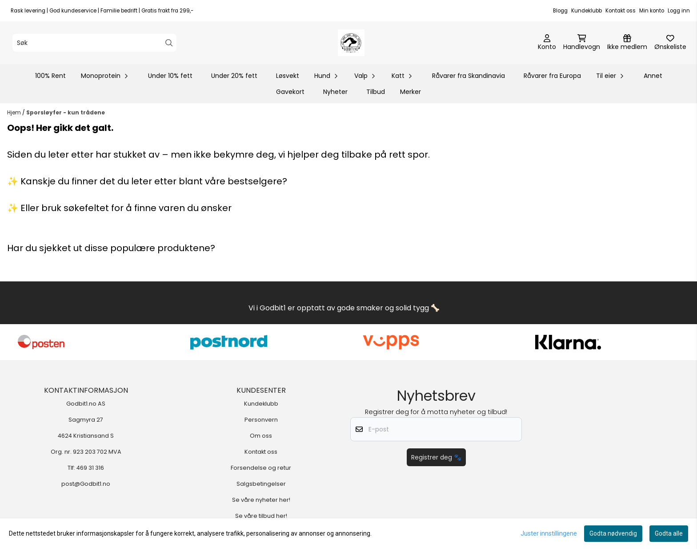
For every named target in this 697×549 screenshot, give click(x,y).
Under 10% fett (170, 75)
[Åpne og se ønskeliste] (670, 43)
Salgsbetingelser (261, 484)
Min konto (651, 10)
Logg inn (679, 10)
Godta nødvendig (613, 533)
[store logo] (351, 42)
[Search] (169, 43)
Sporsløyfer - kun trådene (65, 112)
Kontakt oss (620, 10)
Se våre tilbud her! (261, 516)
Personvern (261, 419)
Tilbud (375, 91)
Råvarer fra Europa (552, 75)
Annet (653, 75)
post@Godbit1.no (85, 484)
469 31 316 (90, 468)
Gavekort (290, 91)
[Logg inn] (627, 43)
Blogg (560, 10)
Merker (410, 91)
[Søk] (94, 43)
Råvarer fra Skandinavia (468, 75)
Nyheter (335, 91)
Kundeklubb (586, 10)
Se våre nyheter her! (261, 500)
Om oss (261, 435)
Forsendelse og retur (261, 468)
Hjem (14, 112)
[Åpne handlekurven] (582, 43)
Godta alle (669, 533)
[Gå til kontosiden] (547, 43)
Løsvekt (287, 75)
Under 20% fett (234, 75)
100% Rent (50, 75)
